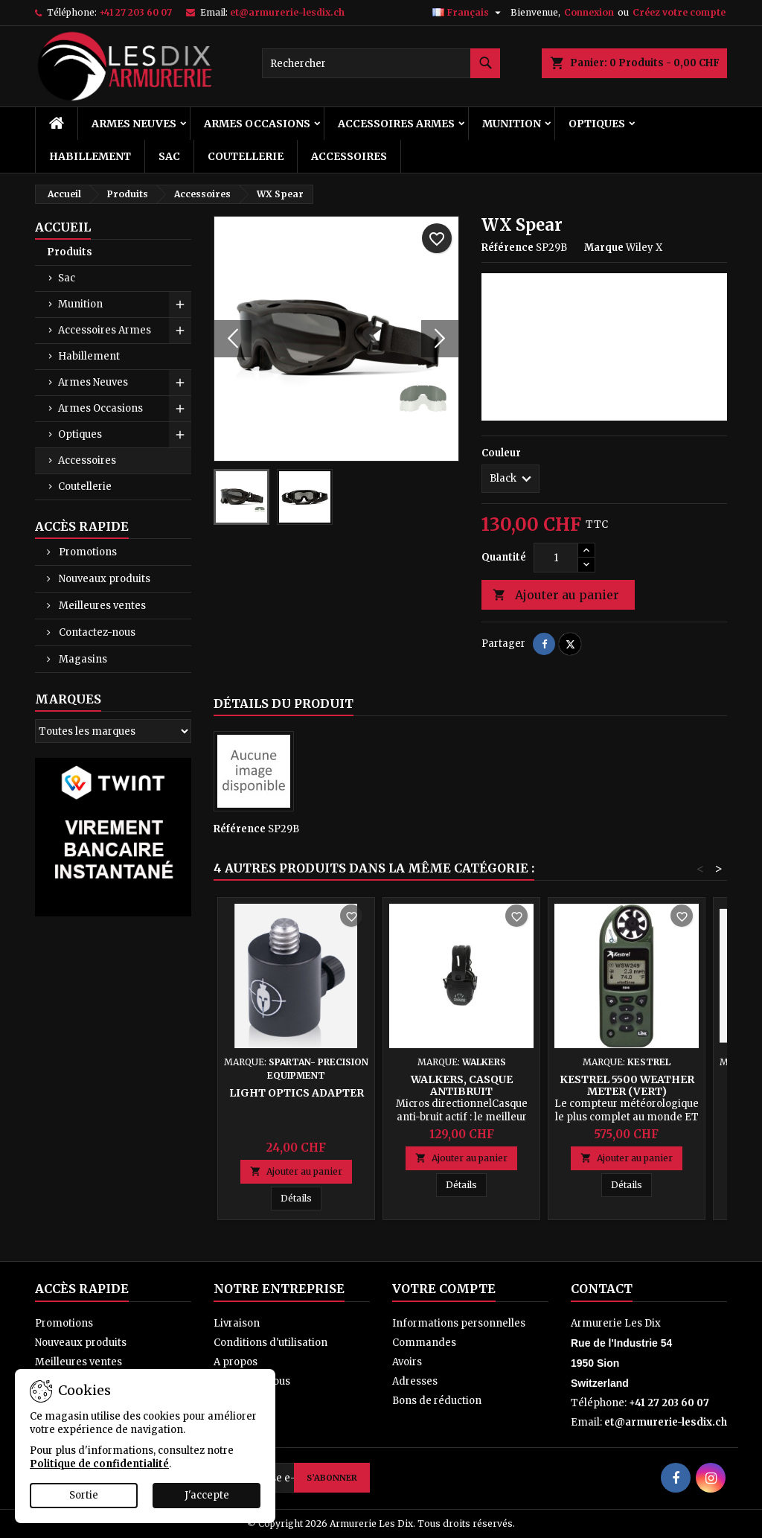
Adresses (415, 1381)
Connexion (589, 12)
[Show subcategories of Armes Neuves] (180, 382)
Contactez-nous (96, 632)
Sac (169, 156)
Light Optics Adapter (296, 1093)
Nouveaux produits (103, 578)
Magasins (82, 659)
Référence (507, 247)
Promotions (87, 552)
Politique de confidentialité (99, 1464)
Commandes (424, 1342)
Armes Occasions (257, 123)
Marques (68, 699)
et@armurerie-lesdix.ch (287, 12)
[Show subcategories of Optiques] (180, 434)
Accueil (63, 227)
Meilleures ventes (101, 605)
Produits (69, 252)
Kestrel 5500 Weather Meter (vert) (627, 1085)
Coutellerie (246, 156)
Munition (511, 123)
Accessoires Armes (396, 123)
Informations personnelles (458, 1323)
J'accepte (207, 1495)
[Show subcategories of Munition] (180, 304)
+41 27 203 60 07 (135, 12)
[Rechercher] (381, 63)
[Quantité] (556, 557)
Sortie (83, 1495)
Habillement (90, 156)
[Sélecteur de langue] (468, 12)
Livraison (237, 1323)
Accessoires (349, 156)
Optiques (597, 123)
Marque (604, 247)
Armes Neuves (134, 123)
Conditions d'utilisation (270, 1342)
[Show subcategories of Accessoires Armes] (180, 330)
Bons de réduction (436, 1400)
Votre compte (444, 1288)
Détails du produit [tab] (283, 703)
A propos (235, 1362)
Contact (602, 1288)
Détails (301, 1198)
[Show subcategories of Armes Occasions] (180, 408)
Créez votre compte (679, 12)
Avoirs (407, 1362)
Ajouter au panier (556, 595)
